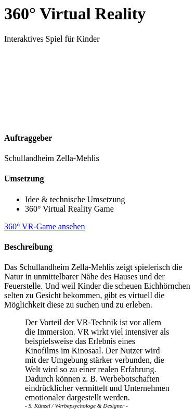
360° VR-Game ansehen (44, 226)
